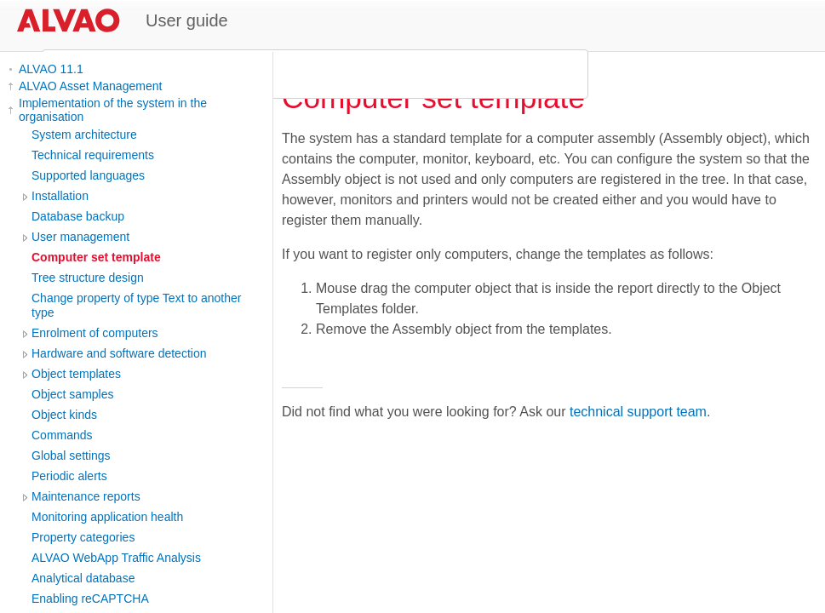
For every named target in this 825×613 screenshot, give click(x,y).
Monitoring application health (107, 517)
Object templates (76, 374)
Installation (60, 196)
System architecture (84, 134)
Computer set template (96, 257)
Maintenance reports (86, 496)
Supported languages (88, 175)
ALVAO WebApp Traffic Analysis (116, 557)
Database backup (78, 216)
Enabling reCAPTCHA (90, 598)
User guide (187, 20)
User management (80, 236)
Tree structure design (88, 277)
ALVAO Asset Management (90, 86)
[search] (312, 74)
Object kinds (64, 414)
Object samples (72, 394)
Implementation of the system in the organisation (113, 109)
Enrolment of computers (95, 333)
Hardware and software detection (119, 353)
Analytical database (83, 578)
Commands (62, 435)
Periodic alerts (69, 476)
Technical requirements (93, 155)
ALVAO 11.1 (51, 69)
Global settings (71, 455)
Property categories (83, 537)
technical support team (638, 411)
